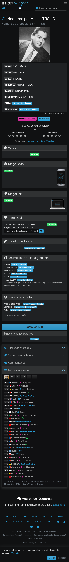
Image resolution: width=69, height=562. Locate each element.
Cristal (24, 428)
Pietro (13, 415)
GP (23, 376)
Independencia (26, 461)
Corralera (50, 141)
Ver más (15, 553)
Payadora (40, 141)
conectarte (59, 504)
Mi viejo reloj (26, 383)
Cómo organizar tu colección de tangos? (50, 535)
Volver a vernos (26, 399)
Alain (13, 448)
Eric (14, 402)
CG (12, 422)
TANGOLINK (46, 516)
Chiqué (22, 412)
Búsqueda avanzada (17, 348)
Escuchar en (27, 119)
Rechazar (62, 558)
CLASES (49, 521)
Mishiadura (24, 386)
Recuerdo (34, 425)
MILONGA (14, 79)
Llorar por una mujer (28, 415)
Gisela (14, 470)
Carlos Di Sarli (30, 531)
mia (12, 474)
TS (12, 376)
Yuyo (15, 409)
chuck (13, 412)
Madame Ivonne (26, 470)
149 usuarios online (17, 370)
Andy (15, 396)
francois (15, 383)
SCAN (34, 516)
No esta (25, 435)
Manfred (14, 431)
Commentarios (14, 362)
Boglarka (15, 428)
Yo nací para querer (26, 402)
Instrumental (16, 91)
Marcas (21, 454)
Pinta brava (22, 474)
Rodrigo (16, 405)
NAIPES (37, 521)
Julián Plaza (18, 97)
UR (29, 376)
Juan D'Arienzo (17, 531)
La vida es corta (29, 467)
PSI (28, 521)
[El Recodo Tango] (7, 516)
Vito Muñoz (16, 477)
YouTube (44, 119)
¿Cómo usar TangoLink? (48, 531)
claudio (14, 451)
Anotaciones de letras (18, 355)
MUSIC (25, 516)
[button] (19, 8)
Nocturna (14, 72)
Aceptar (52, 558)
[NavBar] (65, 2)
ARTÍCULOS (18, 521)
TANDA (59, 516)
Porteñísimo (22, 441)
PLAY (15, 516)
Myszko (14, 457)
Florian (14, 461)
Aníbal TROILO (18, 85)
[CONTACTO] (38, 527)
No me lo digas (28, 389)
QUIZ (6, 521)
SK (34, 376)
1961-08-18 (15, 66)
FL (18, 376)
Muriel (14, 386)
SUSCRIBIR (34, 326)
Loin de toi (25, 457)
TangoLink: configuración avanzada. (17, 535)
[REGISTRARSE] (3, 8)
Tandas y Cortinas (34, 539)
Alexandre (15, 467)
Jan (12, 454)
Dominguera (29, 477)
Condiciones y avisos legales (34, 543)
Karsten (15, 389)
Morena (30, 141)
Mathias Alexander (19, 425)
